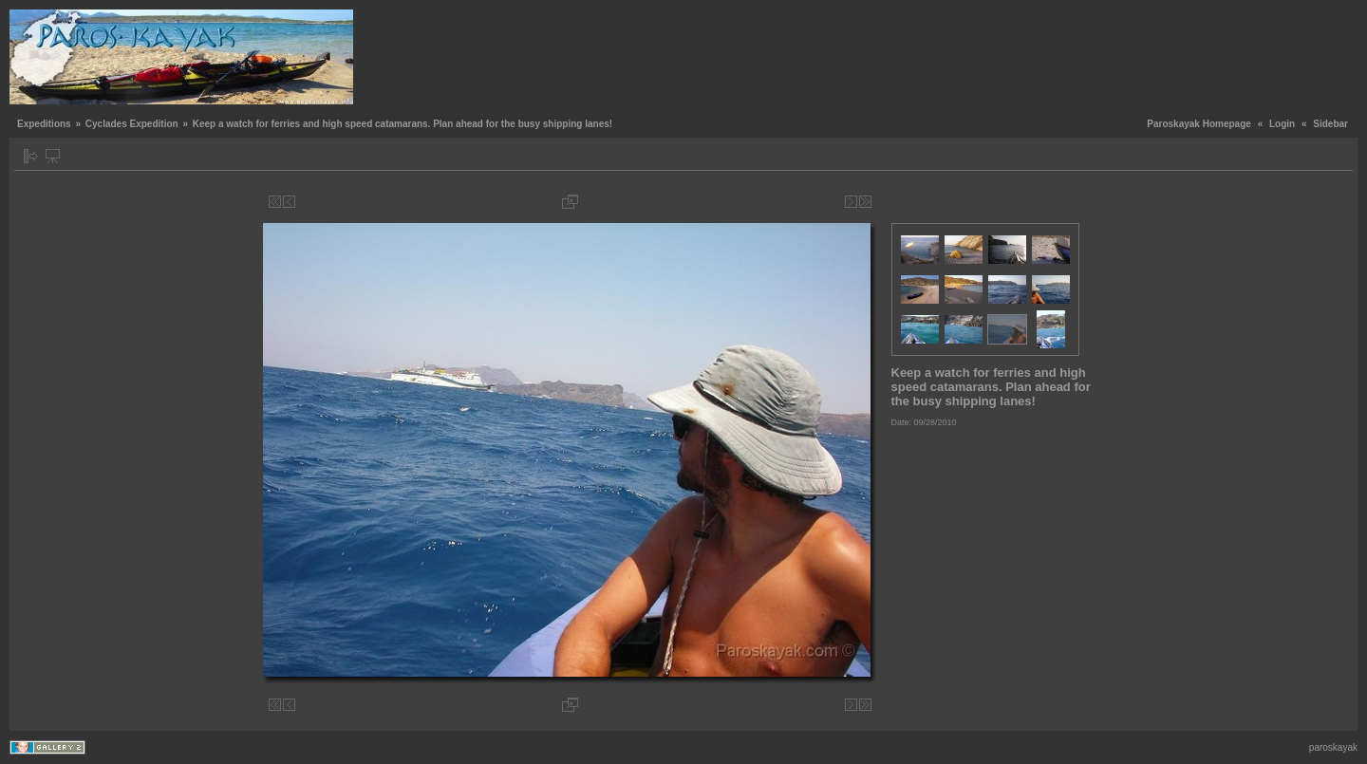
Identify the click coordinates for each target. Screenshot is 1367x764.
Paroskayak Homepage (1199, 124)
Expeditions (44, 124)
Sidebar (1330, 124)
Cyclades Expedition (131, 124)
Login (1282, 124)
